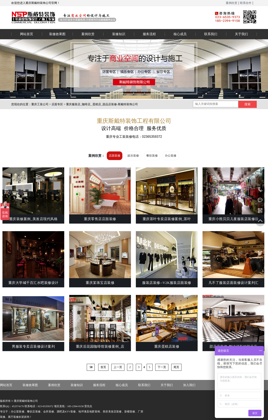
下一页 (162, 367)
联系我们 (210, 34)
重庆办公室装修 (106, 17)
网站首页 (26, 34)
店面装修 (114, 155)
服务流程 (149, 34)
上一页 (118, 367)
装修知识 (118, 34)
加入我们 (189, 385)
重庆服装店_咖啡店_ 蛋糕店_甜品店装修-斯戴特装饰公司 (102, 104)
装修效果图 (57, 34)
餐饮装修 (152, 155)
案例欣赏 (231, 2)
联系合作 (245, 2)
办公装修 (170, 155)
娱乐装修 (133, 155)
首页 (103, 367)
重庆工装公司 (39, 104)
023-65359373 (260, 190)
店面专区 (57, 104)
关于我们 (241, 34)
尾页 (176, 367)
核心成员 (180, 34)
